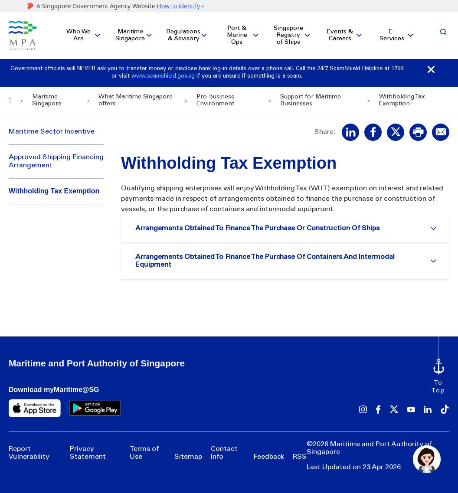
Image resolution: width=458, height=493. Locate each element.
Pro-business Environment (215, 100)
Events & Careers (340, 35)
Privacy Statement (88, 453)
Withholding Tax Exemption (54, 191)
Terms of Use (144, 453)
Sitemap (188, 457)
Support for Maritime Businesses (310, 100)
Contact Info (224, 453)
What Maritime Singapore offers (135, 100)
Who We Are (78, 35)
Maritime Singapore (130, 35)
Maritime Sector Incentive (52, 131)
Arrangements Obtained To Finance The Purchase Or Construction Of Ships (259, 228)
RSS (300, 457)
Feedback (268, 457)
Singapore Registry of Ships (288, 36)
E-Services (391, 35)
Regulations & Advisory (183, 35)
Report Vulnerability (29, 453)
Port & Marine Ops (237, 36)
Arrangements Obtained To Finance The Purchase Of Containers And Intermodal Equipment (266, 262)
